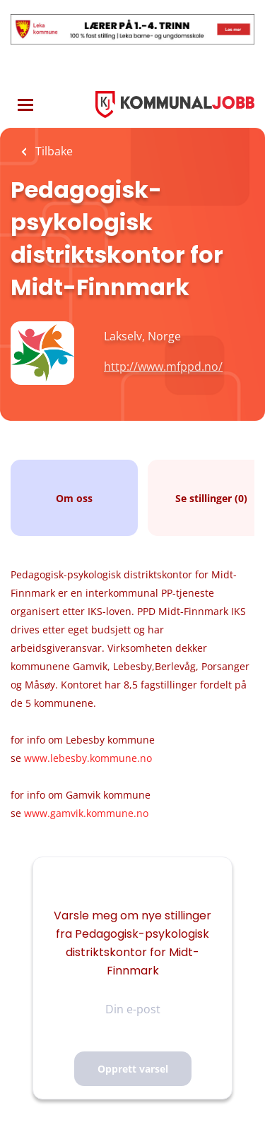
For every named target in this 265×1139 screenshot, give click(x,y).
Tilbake (53, 151)
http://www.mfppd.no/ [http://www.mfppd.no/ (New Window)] (163, 366)
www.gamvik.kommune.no (86, 813)
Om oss (74, 498)
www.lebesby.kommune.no (88, 758)
